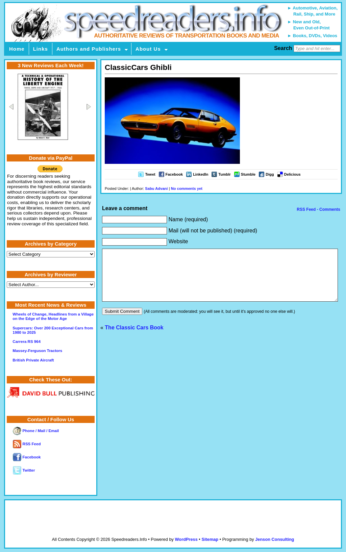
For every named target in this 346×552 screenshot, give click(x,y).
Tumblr (224, 174)
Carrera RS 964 (27, 342)
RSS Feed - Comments (318, 209)
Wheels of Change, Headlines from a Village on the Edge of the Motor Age (53, 316)
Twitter (24, 470)
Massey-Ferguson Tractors (37, 351)
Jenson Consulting (274, 539)
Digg (270, 174)
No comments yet (186, 188)
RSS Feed (27, 444)
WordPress (186, 539)
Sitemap (209, 539)
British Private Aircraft (33, 360)
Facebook (174, 174)
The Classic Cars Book (134, 338)
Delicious (292, 174)
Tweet (150, 174)
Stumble (248, 174)
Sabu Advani (156, 188)
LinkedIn (200, 174)
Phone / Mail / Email (36, 431)
